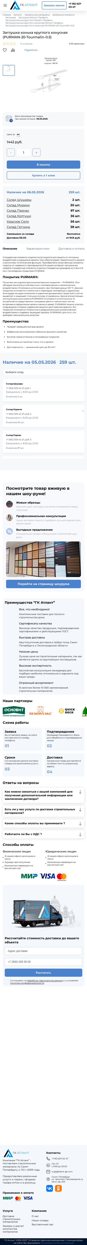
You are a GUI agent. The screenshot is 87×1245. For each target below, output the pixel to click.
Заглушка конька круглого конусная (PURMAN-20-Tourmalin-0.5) (39, 25)
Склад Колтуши (19, 216)
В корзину (43, 164)
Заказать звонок (54, 5)
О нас (35, 1216)
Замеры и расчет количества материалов (13, 1229)
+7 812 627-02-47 (75, 5)
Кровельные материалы (37, 15)
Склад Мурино (18, 205)
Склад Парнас (18, 210)
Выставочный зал (42, 1224)
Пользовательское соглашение (57, 1243)
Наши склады (40, 1220)
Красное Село (18, 221)
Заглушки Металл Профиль (33, 17)
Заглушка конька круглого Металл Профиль (29, 20)
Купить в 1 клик (43, 175)
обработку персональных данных (45, 980)
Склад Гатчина (18, 227)
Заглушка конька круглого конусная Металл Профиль (34, 23)
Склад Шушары (19, 200)
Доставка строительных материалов (11, 1219)
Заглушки (10, 17)
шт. (18, 134)
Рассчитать (43, 972)
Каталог (18, 15)
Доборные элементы (64, 15)
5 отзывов (26, 43)
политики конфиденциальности (27, 983)
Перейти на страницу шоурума (43, 584)
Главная (7, 15)
